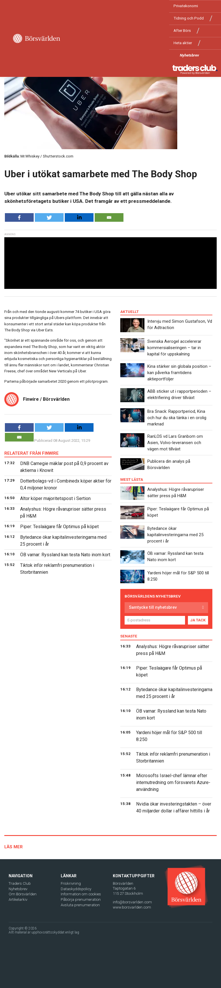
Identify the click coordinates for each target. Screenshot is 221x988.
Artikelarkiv (18, 899)
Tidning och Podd (189, 18)
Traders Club (20, 883)
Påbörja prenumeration (81, 899)
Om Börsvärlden (23, 894)
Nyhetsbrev (189, 55)
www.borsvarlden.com (132, 907)
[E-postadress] (155, 620)
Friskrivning (71, 883)
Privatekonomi (186, 6)
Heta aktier (183, 43)
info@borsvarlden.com (132, 902)
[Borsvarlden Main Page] (36, 38)
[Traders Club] (195, 69)
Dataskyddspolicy (76, 889)
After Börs (182, 30)
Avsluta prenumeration (80, 905)
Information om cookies (81, 894)
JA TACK (198, 620)
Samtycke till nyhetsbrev (153, 607)
